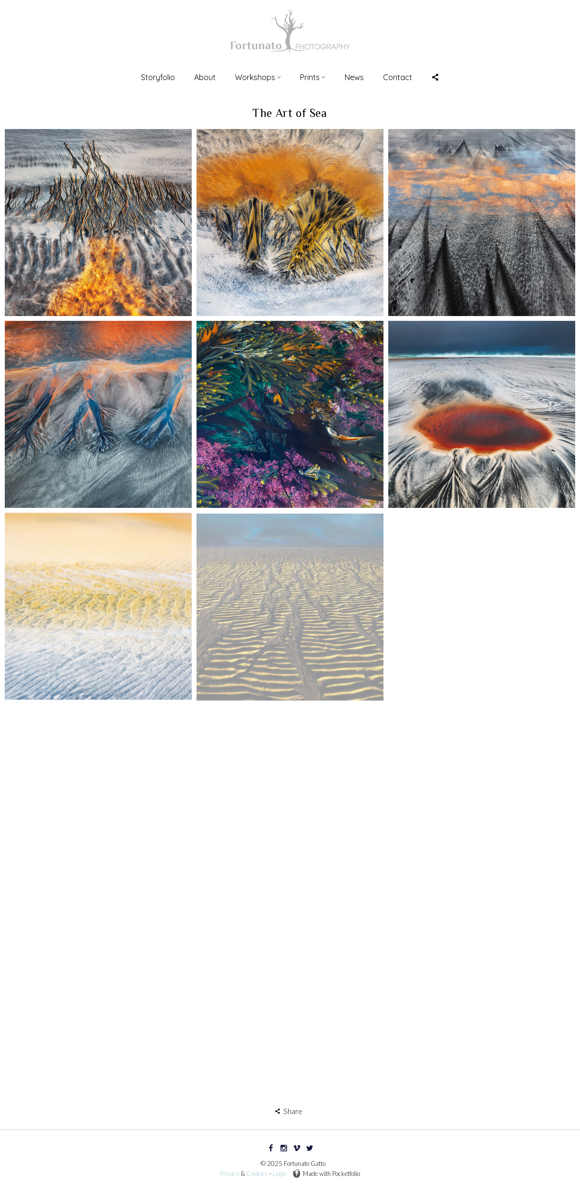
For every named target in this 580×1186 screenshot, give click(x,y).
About (205, 77)
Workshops (258, 77)
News (354, 77)
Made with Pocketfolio (326, 1173)
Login (280, 1173)
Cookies (257, 1173)
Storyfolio (158, 77)
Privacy (229, 1173)
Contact (397, 77)
